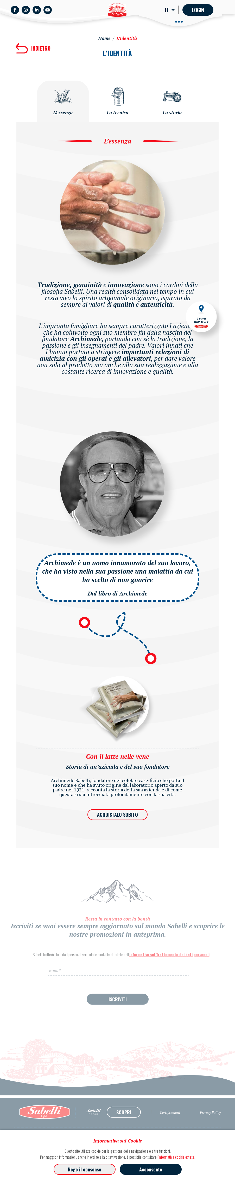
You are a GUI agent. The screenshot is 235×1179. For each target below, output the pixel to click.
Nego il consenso (84, 1169)
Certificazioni (170, 1120)
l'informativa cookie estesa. (176, 1157)
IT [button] (167, 10)
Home (104, 38)
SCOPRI (123, 1120)
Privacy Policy (210, 1120)
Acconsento (150, 1169)
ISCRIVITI (118, 1007)
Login (198, 10)
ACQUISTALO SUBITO (117, 814)
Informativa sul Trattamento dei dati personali (169, 963)
